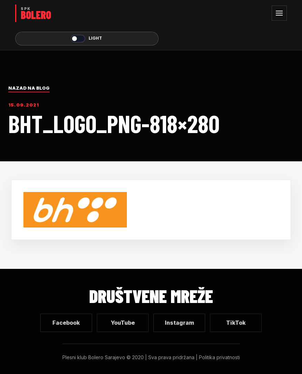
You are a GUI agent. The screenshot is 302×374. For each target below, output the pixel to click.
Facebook (66, 322)
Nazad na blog (29, 88)
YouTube (123, 322)
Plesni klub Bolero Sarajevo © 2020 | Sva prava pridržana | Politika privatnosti (151, 357)
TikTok (236, 322)
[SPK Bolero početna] (87, 13)
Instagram (179, 322)
